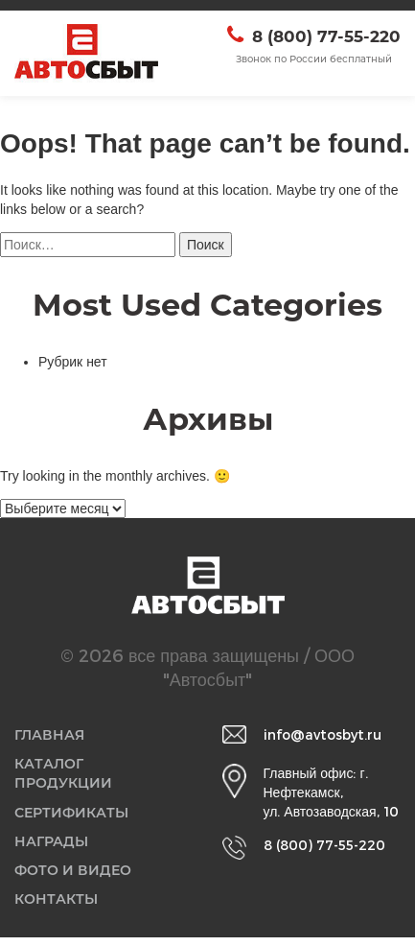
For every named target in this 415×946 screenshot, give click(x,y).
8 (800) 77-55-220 (326, 36)
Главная (51, 735)
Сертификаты (73, 816)
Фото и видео (75, 876)
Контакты (58, 907)
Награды (53, 847)
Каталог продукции (65, 775)
